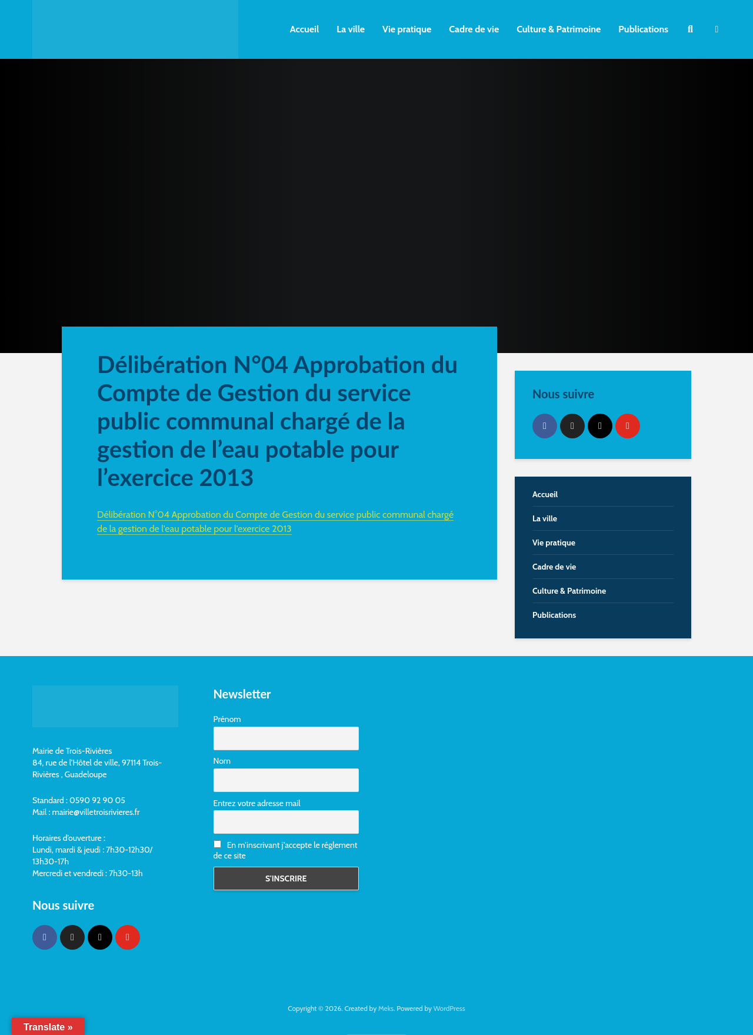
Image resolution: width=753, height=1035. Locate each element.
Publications (643, 29)
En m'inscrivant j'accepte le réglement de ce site (286, 850)
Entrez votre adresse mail (257, 803)
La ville (350, 29)
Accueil (304, 29)
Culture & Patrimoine (559, 29)
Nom (222, 761)
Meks (386, 1008)
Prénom (227, 719)
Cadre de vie (474, 29)
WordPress (449, 1008)
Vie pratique (406, 29)
